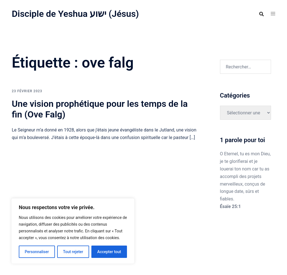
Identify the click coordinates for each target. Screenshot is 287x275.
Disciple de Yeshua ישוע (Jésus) (75, 13)
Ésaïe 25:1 (230, 206)
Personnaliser (37, 251)
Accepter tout (109, 251)
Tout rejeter (73, 251)
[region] (73, 231)
